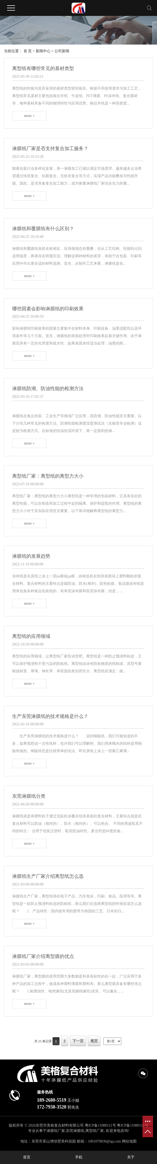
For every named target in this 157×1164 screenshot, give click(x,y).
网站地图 (129, 1141)
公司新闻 (61, 51)
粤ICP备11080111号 (100, 1125)
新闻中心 (43, 51)
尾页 (94, 1041)
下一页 (78, 1041)
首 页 (28, 51)
